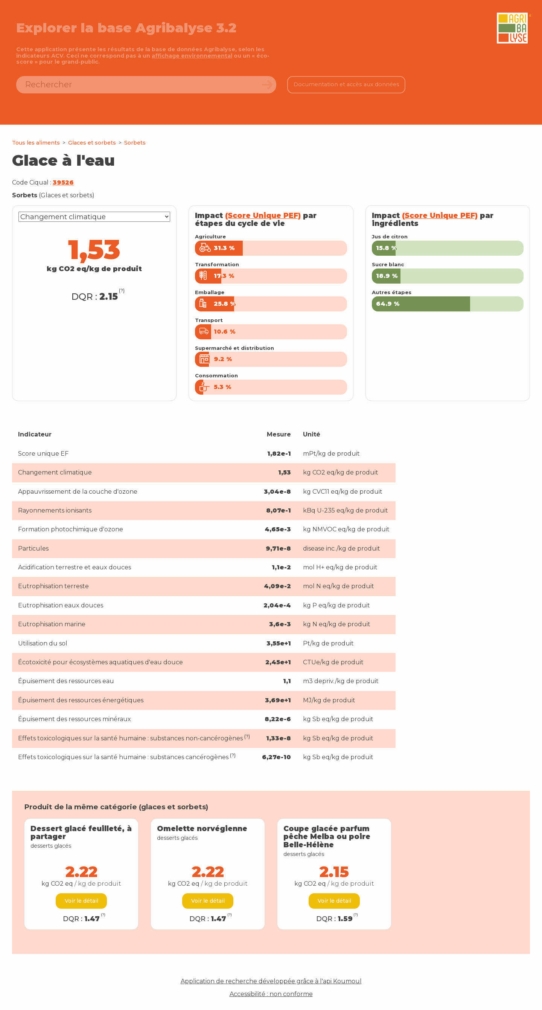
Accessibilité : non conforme (271, 994)
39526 (63, 182)
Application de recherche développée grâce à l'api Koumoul (271, 981)
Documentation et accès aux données (346, 84)
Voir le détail (81, 900)
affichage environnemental (192, 55)
